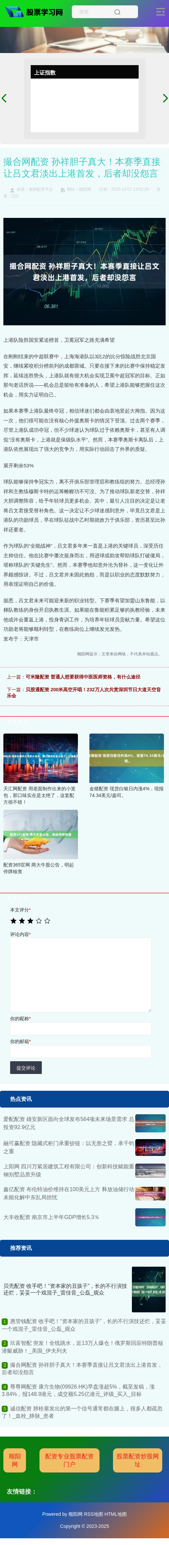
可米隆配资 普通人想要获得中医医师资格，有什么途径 (83, 677)
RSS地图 (93, 1514)
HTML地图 (116, 1514)
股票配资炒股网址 (137, 1460)
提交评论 (26, 1068)
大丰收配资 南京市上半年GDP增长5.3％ (51, 1217)
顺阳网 (15, 1460)
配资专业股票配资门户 (69, 1460)
